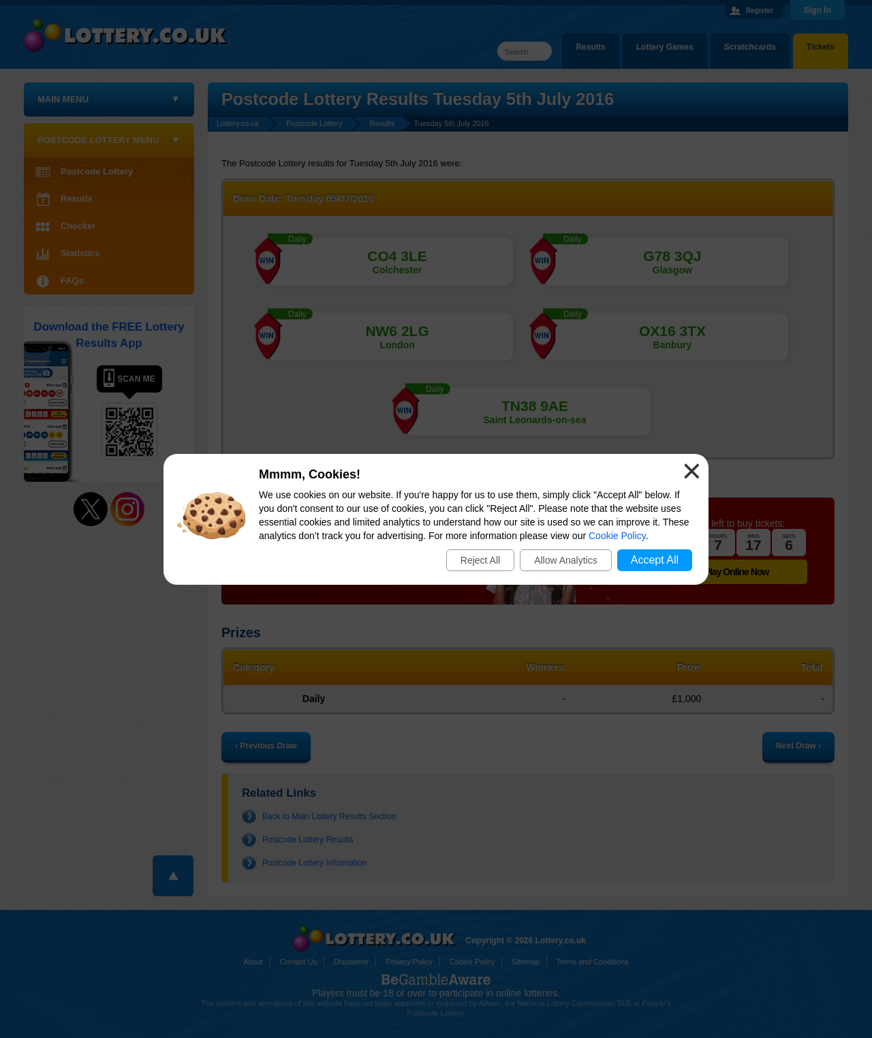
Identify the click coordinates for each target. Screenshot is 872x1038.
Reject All (480, 560)
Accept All (655, 560)
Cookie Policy (617, 535)
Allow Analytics (565, 560)
